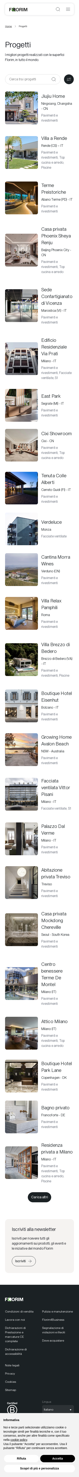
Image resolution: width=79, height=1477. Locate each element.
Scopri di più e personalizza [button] (39, 1468)
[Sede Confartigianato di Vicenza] (39, 305)
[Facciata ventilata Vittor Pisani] (39, 794)
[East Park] (39, 405)
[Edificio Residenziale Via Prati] (39, 358)
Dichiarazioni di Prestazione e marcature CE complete (15, 1334)
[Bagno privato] (39, 1116)
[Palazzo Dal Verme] (39, 838)
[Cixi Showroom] (39, 445)
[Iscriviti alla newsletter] (24, 1261)
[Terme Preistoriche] (39, 198)
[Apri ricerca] (57, 9)
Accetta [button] (57, 1458)
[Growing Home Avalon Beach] (39, 749)
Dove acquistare (53, 1340)
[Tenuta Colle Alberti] (39, 488)
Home (8, 26)
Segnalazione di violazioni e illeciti (53, 1330)
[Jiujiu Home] (39, 107)
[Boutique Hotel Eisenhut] (39, 706)
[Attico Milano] (39, 1033)
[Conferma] (53, 79)
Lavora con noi (15, 1319)
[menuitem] (21, 1311)
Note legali (12, 1365)
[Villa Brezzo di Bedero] (39, 659)
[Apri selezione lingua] (58, 1409)
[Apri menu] (68, 9)
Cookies (10, 1381)
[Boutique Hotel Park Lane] (39, 1076)
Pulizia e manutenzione (57, 1311)
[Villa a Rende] (39, 152)
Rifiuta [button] (21, 1458)
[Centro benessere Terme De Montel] (39, 983)
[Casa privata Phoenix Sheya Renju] (39, 250)
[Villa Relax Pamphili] (39, 613)
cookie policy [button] (18, 1439)
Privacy (10, 1373)
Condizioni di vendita (19, 1311)
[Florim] (18, 9)
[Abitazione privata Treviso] (39, 882)
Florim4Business (53, 1319)
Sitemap (10, 1390)
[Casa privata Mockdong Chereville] (39, 929)
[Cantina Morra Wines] (39, 569)
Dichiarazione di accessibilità (16, 1351)
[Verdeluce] (39, 529)
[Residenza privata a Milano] (39, 1162)
